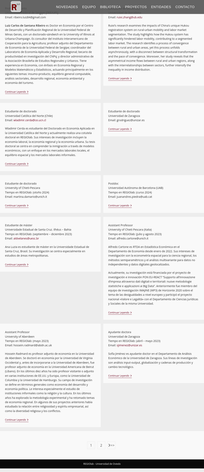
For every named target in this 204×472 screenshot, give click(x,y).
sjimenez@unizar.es (129, 345)
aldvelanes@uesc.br (26, 238)
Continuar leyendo (17, 92)
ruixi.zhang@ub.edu (129, 17)
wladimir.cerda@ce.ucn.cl (30, 120)
